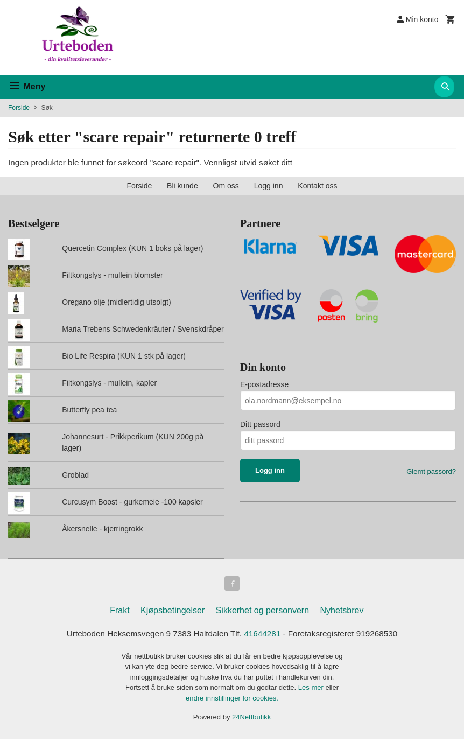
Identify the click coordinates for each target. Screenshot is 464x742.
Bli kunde (182, 187)
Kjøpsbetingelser (172, 613)
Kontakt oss (317, 187)
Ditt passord (260, 425)
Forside (19, 107)
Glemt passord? (431, 472)
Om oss (226, 187)
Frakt (119, 613)
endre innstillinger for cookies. (232, 701)
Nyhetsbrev (342, 613)
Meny (26, 86)
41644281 (263, 636)
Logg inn (268, 187)
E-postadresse (264, 385)
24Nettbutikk (251, 720)
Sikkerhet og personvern (262, 613)
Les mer (312, 691)
